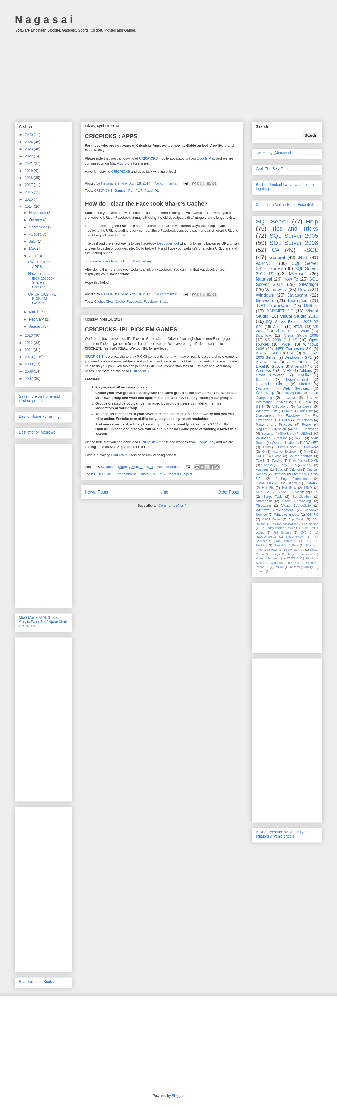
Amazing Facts (292, 393)
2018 (29, 178)
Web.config (265, 393)
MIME (308, 452)
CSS (291, 353)
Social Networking (296, 501)
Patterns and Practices (274, 424)
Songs (275, 554)
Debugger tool (168, 243)
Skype (276, 456)
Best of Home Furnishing (39, 416)
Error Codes (287, 447)
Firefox (304, 384)
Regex (306, 424)
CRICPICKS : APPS (111, 136)
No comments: (166, 183)
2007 (29, 378)
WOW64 (292, 558)
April (33, 256)
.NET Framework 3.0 (293, 349)
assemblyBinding (301, 567)
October (36, 220)
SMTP (260, 456)
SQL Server (272, 221)
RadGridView (295, 536)
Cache (99, 301)
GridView (311, 483)
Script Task (272, 497)
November (38, 213)
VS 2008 (273, 340)
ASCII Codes (271, 519)
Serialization (302, 497)
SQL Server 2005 (294, 235)
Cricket (295, 469)
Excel (260, 366)
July (33, 241)
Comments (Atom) (172, 505)
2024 (29, 142)
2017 (29, 185)
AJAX (287, 370)
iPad (282, 465)
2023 (29, 149)
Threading (263, 505)
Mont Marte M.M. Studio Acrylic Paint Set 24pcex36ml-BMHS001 (43, 621)
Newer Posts (96, 492)
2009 (29, 364)
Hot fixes (289, 488)
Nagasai (264, 279)
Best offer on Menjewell (38, 432)
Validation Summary (271, 438)
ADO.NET (310, 443)
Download (264, 335)
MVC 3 (305, 532)
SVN (314, 492)
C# (276, 250)
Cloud (288, 411)
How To (290, 279)
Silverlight (308, 284)
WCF (286, 344)
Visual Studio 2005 (292, 331)
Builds (266, 447)
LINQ (308, 488)
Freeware (311, 447)
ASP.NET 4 (266, 362)
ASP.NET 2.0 (279, 310)
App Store (124, 163)
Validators (304, 406)
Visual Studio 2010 (299, 316)
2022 (29, 156)
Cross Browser (270, 375)
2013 (29, 335)
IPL (130, 190)
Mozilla (303, 375)
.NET (303, 257)
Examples (298, 300)
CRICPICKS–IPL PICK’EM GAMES (131, 329)
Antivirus (262, 469)
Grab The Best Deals (273, 169)
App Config (296, 519)
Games (120, 190)
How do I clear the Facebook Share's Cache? (146, 203)
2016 (29, 192)
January (36, 326)
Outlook (262, 388)
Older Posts (228, 492)
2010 (29, 357)
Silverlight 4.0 (301, 366)
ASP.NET (265, 263)
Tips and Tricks (294, 228)
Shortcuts (287, 433)
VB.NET (307, 433)
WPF (299, 438)
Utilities (311, 305)
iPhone (260, 571)
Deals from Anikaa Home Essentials (285, 204)
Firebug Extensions (292, 479)
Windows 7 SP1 (298, 357)
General (277, 257)
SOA (302, 540)
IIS (295, 340)
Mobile (300, 492)
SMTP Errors (283, 540)
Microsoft (298, 273)
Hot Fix (268, 488)
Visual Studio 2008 (301, 335)
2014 (29, 206)
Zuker (279, 567)
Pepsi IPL (151, 190)
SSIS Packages (306, 429)
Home (162, 492)
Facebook (134, 301)
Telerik (260, 460)
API (294, 465)
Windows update (286, 514)
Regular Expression (271, 429)
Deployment (265, 415)
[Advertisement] (168, 74)
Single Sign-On (294, 549)
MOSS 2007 (265, 492)
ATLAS (308, 465)
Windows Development (274, 510)
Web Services (296, 388)
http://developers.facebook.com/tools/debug (118, 261)
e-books (267, 465)
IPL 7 (138, 190)
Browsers (265, 300)
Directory (279, 474)
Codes (278, 327)
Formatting (311, 523)
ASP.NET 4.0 (267, 353)
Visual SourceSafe (296, 505)
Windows (265, 295)
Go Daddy (289, 483)
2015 (29, 199)
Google (278, 366)
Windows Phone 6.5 (285, 562)
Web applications (284, 443)
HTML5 (284, 420)
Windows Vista (267, 411)
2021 (29, 163)
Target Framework (300, 554)
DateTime (306, 411)
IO (263, 452)
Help (312, 221)
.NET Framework (273, 305)
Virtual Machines (267, 558)
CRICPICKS (148, 158)
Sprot (188, 474)
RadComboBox (266, 536)
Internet (289, 398)
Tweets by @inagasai (273, 153)
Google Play (206, 158)
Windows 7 (276, 289)
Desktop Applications (284, 523)
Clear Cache (115, 301)
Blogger (177, 1096)
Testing (277, 460)
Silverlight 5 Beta (286, 545)
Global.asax (265, 483)
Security (267, 433)
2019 (29, 170)
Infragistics (305, 420)
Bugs (279, 469)
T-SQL (309, 250)
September (38, 227)
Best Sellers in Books (36, 981)
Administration (298, 362)
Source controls (301, 456)
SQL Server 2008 (294, 243)
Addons (305, 370)
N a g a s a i (44, 19)
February (37, 319)
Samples (263, 379)
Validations (280, 406)
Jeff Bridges (282, 532)
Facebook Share (155, 301)
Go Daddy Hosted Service (278, 528)
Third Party (297, 460)
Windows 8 (265, 370)
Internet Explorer (284, 452)
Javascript (298, 295)
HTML (298, 327)
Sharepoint (264, 501)
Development (297, 379)
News (303, 289)
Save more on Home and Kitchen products (39, 398)
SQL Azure (303, 402)
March (34, 312)
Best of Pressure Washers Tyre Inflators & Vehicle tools (281, 834)
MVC (284, 492)
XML (314, 460)
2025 (29, 134)
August (35, 234)
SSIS (260, 406)
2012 (29, 343)
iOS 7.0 (312, 514)
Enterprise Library (272, 384)
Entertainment (125, 474)
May (33, 249)
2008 (29, 371)
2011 (29, 350)
